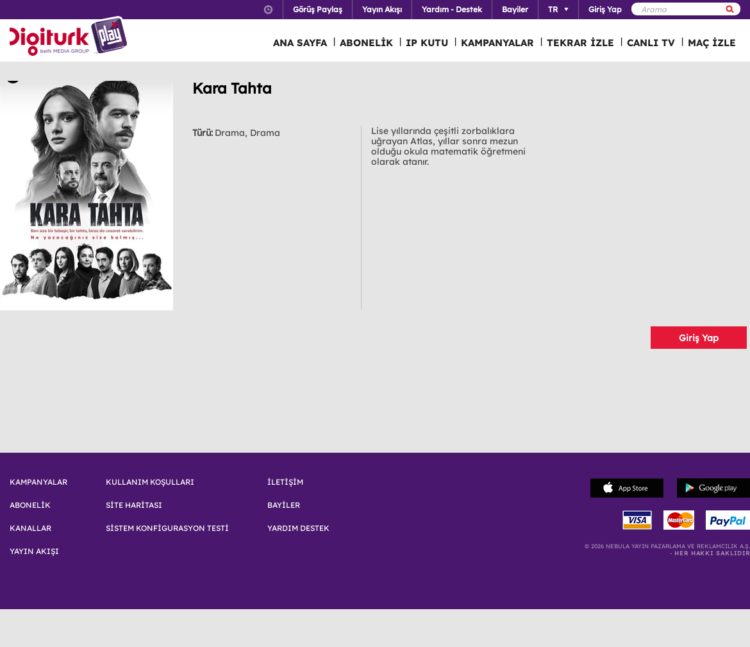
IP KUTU (427, 43)
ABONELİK (366, 43)
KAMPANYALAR (497, 43)
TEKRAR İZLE (580, 43)
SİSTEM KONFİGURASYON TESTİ (167, 528)
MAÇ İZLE (712, 43)
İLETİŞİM (285, 482)
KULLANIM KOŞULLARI (150, 482)
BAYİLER (283, 505)
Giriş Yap (699, 338)
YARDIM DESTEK (298, 528)
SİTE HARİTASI (134, 505)
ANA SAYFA (300, 43)
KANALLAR (30, 528)
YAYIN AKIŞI (34, 551)
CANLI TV (651, 43)
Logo (70, 37)
